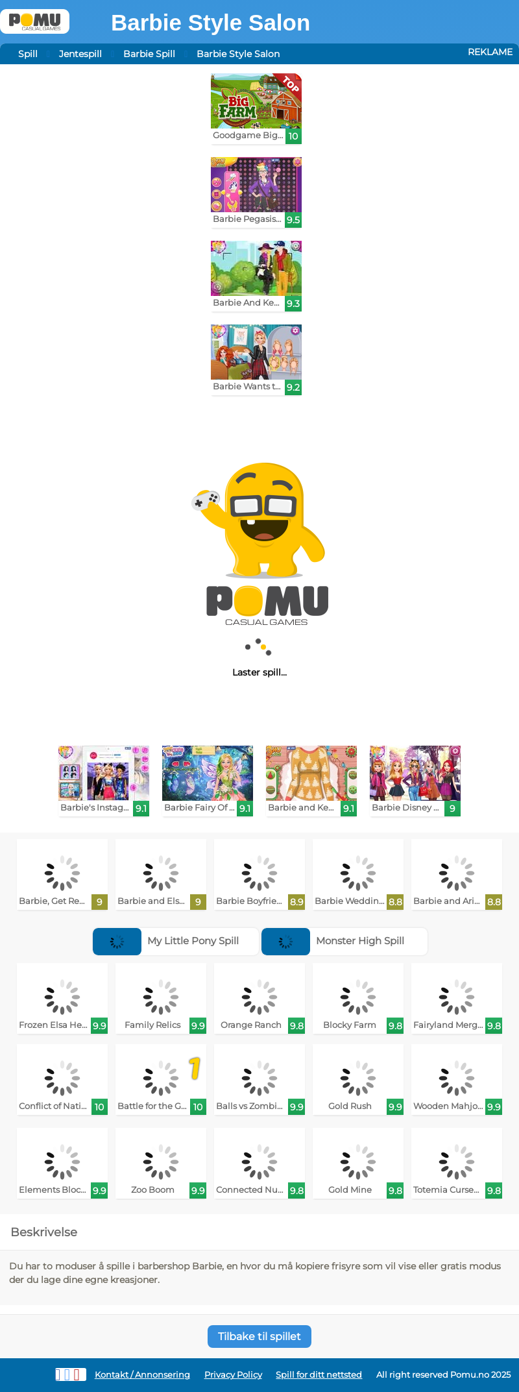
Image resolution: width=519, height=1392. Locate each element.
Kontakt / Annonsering (142, 1375)
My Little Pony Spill (166, 940)
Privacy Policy (233, 1375)
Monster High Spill (332, 940)
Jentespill (80, 54)
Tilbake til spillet (259, 1336)
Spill (28, 54)
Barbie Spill (149, 54)
